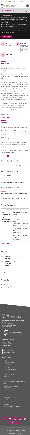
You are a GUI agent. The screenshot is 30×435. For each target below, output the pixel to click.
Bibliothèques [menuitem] (7, 397)
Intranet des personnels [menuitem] (10, 369)
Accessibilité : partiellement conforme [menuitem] (15, 430)
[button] (26, 10)
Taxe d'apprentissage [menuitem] (9, 389)
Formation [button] (8, 11)
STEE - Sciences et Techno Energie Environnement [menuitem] (12, 386)
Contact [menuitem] (6, 409)
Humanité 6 (14, 24)
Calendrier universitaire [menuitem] (9, 362)
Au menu (22, 1)
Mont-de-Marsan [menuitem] (19, 343)
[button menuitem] (27, 5)
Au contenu (8, 1)
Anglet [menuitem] (5, 343)
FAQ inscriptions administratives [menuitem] (12, 360)
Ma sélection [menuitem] (7, 364)
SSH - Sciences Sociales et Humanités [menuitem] (13, 384)
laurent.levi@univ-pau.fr (9, 287)
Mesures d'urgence (9, 350)
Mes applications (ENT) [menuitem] (10, 367)
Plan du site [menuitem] (6, 376)
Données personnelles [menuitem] (15, 433)
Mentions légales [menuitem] (15, 428)
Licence (10, 15)
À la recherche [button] (15, 1)
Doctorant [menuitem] (6, 404)
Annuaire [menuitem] (6, 371)
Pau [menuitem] (5, 345)
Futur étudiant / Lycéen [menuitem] (10, 402)
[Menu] (24, 5)
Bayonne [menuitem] (11, 343)
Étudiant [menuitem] (6, 399)
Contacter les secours (9, 352)
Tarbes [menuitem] (9, 345)
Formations (4, 15)
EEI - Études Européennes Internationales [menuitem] (14, 381)
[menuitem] (4, 419)
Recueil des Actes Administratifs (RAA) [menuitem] (13, 406)
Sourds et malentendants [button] (13, 332)
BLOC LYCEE (5, 24)
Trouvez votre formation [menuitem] (10, 374)
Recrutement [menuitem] (7, 392)
